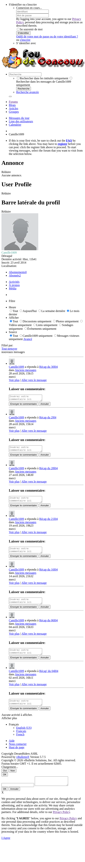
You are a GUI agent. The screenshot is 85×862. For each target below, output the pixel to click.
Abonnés (14, 275)
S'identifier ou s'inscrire (23, 4)
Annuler (44, 405)
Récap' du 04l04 (48, 677)
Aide (12, 748)
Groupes (14, 111)
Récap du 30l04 (48, 366)
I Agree (5, 847)
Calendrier (15, 124)
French (20, 742)
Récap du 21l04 (48, 522)
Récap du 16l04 (48, 574)
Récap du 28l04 (48, 470)
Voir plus (14, 380)
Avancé (27, 339)
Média (12, 288)
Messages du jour (19, 118)
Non (12, 778)
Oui (5, 778)
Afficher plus (9, 725)
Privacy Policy (61, 821)
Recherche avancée (27, 92)
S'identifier (23, 33)
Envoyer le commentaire (23, 405)
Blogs (12, 105)
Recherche (23, 88)
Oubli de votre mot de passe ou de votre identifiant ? (47, 36)
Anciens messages (25, 370)
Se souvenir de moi (29, 29)
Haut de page (16, 755)
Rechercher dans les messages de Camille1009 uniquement (44, 81)
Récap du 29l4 (47, 418)
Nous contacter (17, 751)
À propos (14, 285)
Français (21, 738)
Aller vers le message (34, 380)
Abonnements (17, 272)
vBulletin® (22, 764)
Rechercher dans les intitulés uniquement (42, 78)
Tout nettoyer (9, 348)
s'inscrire (25, 39)
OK (4, 782)
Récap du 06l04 (48, 625)
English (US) (24, 735)
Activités (14, 281)
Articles (13, 108)
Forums (13, 101)
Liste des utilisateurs (21, 121)
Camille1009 (16, 366)
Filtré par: (7, 345)
